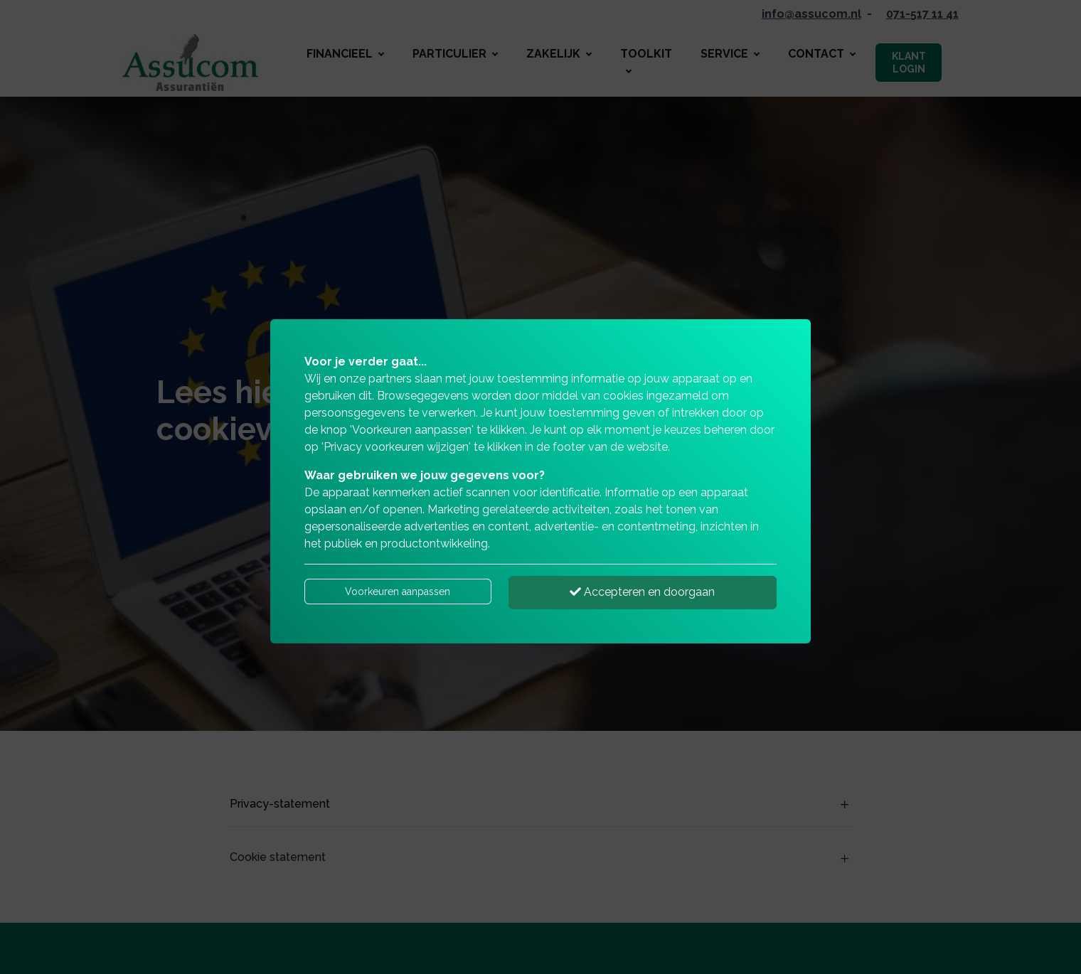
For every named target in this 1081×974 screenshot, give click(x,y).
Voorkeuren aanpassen (397, 591)
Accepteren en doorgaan (642, 592)
